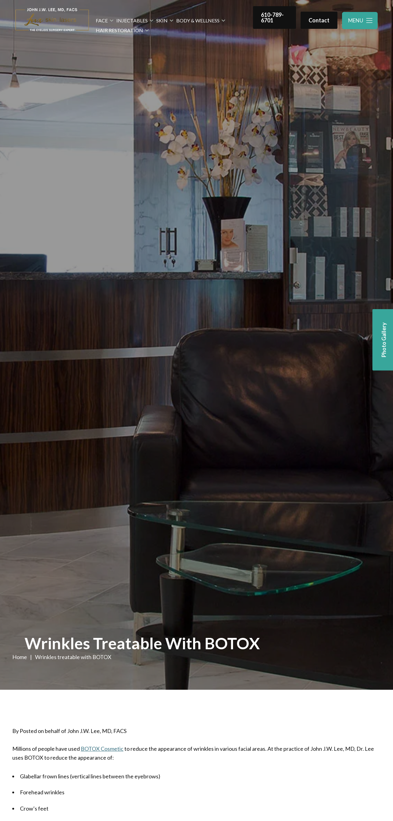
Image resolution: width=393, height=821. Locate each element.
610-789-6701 (272, 17)
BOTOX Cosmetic (102, 748)
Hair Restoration (119, 30)
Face (102, 20)
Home (19, 657)
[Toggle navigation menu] (360, 20)
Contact (319, 20)
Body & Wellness (198, 20)
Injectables (132, 20)
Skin (162, 20)
